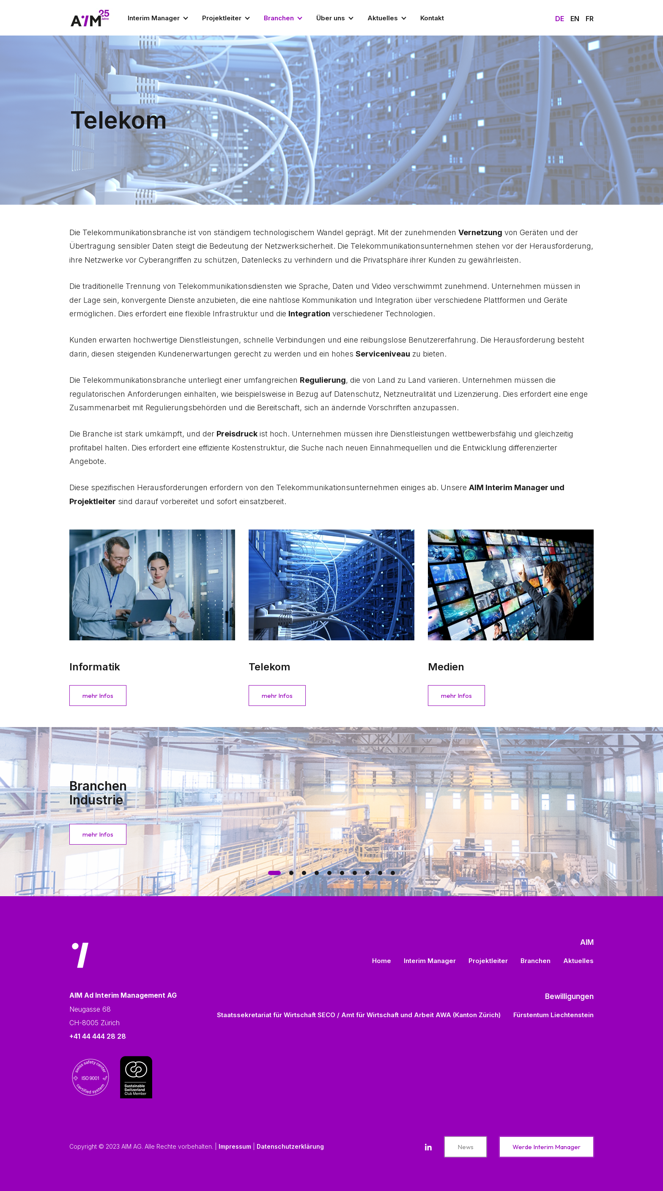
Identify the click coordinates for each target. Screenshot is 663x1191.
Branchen (279, 18)
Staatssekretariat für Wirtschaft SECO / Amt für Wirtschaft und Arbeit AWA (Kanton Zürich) (359, 1015)
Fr (590, 18)
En (574, 18)
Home (381, 961)
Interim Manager (154, 18)
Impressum (235, 1146)
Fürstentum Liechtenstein (553, 1015)
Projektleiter (221, 18)
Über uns (330, 18)
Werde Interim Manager (546, 1147)
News (466, 1147)
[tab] (274, 873)
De (559, 18)
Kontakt (432, 18)
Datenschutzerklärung (290, 1146)
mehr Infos (97, 696)
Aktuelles (382, 18)
